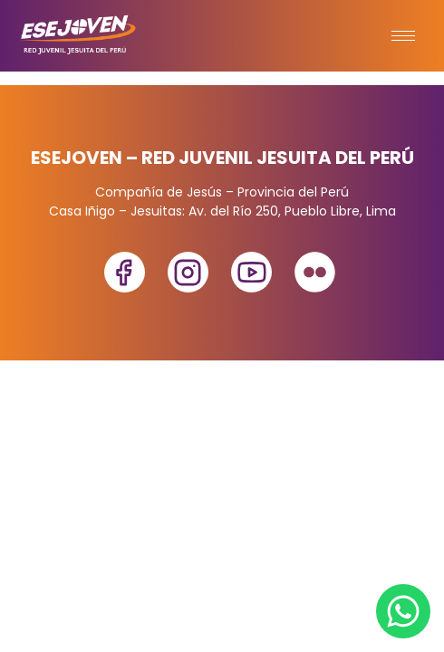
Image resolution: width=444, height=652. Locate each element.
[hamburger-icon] (403, 36)
